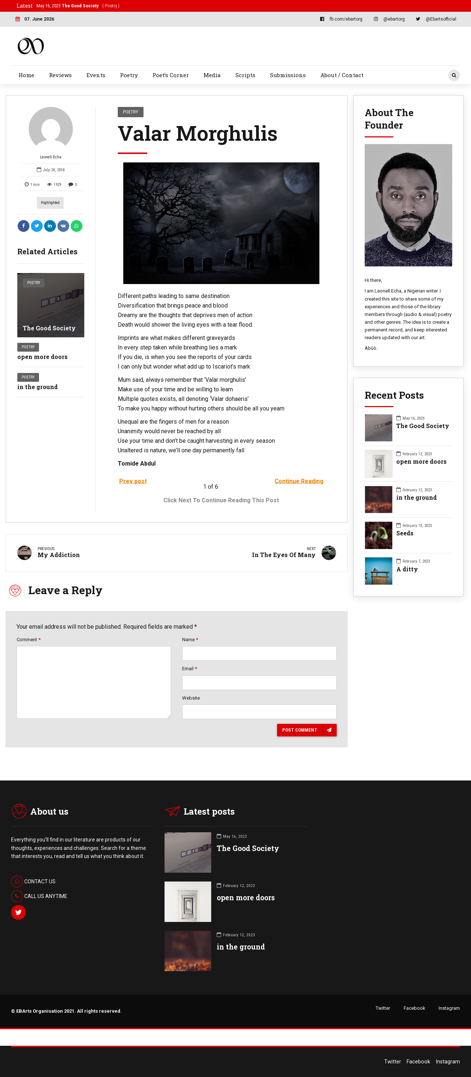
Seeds (405, 533)
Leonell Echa (51, 133)
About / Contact (342, 75)
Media (212, 75)
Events (95, 75)
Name (190, 639)
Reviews (60, 75)
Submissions (288, 75)
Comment (28, 639)
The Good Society (49, 328)
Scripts (245, 75)
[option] (221, 223)
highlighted (50, 202)
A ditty (407, 569)
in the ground (37, 387)
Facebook (414, 1008)
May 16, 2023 (78, 5)
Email (189, 668)
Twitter (383, 1008)
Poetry (129, 75)
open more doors (42, 356)
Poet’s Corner (170, 75)
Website (191, 698)
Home (26, 75)
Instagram (449, 1008)
